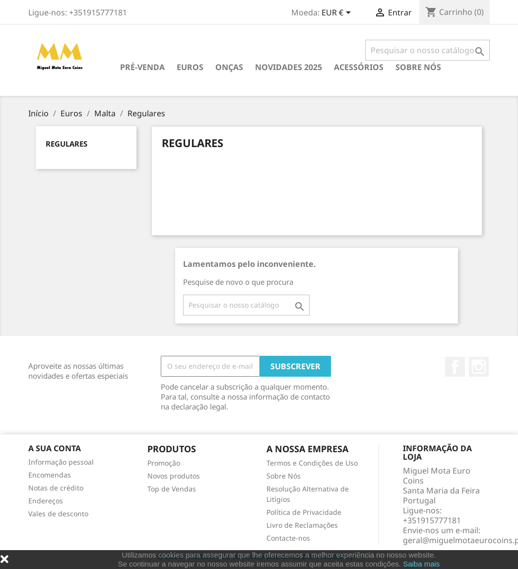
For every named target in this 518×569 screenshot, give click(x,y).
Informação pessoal (61, 462)
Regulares (66, 144)
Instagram (479, 367)
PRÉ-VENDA (142, 67)
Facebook (455, 367)
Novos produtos (173, 476)
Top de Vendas (171, 488)
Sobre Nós (418, 67)
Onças (229, 67)
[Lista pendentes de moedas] (338, 13)
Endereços (45, 500)
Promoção (163, 463)
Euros (190, 67)
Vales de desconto (58, 513)
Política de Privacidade (303, 512)
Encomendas (49, 475)
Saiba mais (421, 564)
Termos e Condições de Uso (312, 463)
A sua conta (54, 448)
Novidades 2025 (288, 67)
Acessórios (359, 67)
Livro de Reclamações (302, 525)
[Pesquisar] (427, 50)
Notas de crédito (55, 487)
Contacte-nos (288, 538)
